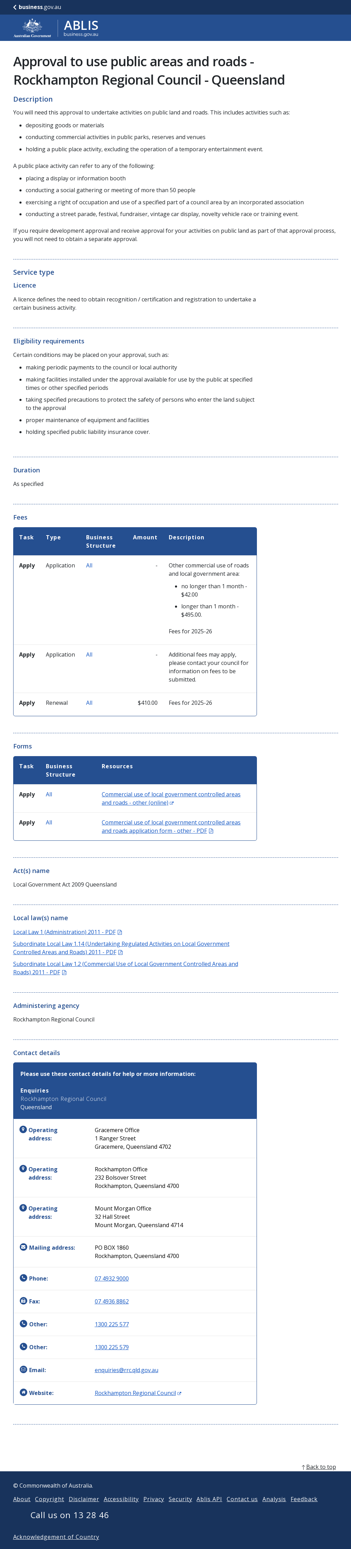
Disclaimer (84, 1510)
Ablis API (209, 1510)
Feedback (304, 1510)
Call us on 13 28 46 (70, 1526)
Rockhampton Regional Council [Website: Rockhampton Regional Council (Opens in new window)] (138, 1393)
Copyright (49, 1510)
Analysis (274, 1510)
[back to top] (175, 1477)
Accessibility (121, 1510)
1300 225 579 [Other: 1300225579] (112, 1347)
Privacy (153, 1510)
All (89, 565)
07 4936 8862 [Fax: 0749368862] (112, 1301)
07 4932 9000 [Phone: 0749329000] (112, 1278)
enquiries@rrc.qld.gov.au (126, 1370)
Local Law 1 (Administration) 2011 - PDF (67, 932)
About (22, 1510)
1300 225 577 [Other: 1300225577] (112, 1324)
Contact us (242, 1510)
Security (180, 1510)
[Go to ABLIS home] (56, 27)
